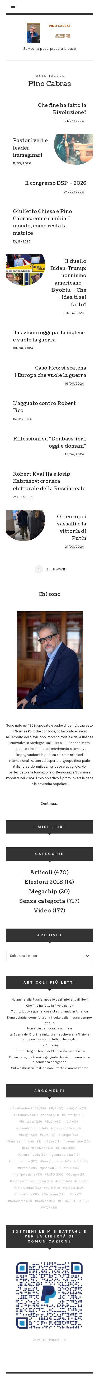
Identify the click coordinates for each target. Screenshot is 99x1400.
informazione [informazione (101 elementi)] (24, 1161)
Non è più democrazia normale (49, 1028)
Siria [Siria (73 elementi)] (76, 1194)
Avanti (61, 569)
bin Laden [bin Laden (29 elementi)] (31, 1121)
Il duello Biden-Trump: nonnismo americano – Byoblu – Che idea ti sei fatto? (68, 283)
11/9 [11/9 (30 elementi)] (57, 1108)
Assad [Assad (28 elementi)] (51, 1115)
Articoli (41, 872)
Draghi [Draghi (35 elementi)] (29, 1134)
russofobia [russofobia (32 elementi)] (27, 1194)
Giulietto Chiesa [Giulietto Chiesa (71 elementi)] (38, 1148)
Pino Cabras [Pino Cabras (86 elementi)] (28, 1187)
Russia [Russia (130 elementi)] (74, 1187)
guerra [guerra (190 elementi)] (66, 1148)
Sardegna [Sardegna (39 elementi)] (54, 1194)
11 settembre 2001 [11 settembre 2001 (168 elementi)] (29, 1108)
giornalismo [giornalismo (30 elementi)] (78, 1141)
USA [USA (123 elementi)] (82, 1201)
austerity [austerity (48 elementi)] (74, 1115)
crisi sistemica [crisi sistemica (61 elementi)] (67, 1128)
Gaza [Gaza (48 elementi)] (53, 1141)
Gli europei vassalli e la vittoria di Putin (71, 527)
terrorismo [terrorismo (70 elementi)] (21, 1201)
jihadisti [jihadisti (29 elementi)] (51, 1167)
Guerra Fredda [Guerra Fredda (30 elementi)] (33, 1154)
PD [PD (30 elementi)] (82, 1181)
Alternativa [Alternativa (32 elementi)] (27, 1115)
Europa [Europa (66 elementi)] (69, 1134)
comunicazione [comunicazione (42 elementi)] (33, 1128)
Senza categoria (42, 901)
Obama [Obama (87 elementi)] (77, 1174)
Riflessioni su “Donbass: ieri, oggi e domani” (49, 442)
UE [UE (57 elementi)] (65, 1201)
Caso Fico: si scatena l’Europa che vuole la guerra (50, 371)
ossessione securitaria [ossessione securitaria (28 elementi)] (32, 1181)
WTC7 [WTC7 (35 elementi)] (49, 1207)
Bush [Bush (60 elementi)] (54, 1121)
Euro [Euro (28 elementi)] (48, 1134)
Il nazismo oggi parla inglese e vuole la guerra (49, 336)
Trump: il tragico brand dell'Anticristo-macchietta (49, 1051)
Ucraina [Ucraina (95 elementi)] (46, 1201)
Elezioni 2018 (44, 882)
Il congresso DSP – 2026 (55, 183)
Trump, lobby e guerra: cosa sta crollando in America (49, 1011)
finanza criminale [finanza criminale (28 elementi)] (25, 1141)
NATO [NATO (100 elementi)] (55, 1174)
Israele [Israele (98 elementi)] (28, 1167)
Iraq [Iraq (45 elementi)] (65, 1161)
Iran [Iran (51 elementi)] (48, 1161)
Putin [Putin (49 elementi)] (53, 1187)
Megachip (43, 891)
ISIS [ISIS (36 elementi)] (82, 1161)
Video (42, 911)
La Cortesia (49, 1045)
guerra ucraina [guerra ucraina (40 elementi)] (66, 1154)
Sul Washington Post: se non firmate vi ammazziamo (49, 1068)
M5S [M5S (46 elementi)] (72, 1167)
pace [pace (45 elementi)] (65, 1181)
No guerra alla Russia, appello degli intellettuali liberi (50, 999)
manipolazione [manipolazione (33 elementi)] (28, 1174)
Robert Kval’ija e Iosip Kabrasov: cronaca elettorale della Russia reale (49, 481)
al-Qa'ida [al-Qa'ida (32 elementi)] (78, 1108)
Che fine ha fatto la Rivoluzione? (62, 109)
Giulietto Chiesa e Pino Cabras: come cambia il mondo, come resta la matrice (42, 222)
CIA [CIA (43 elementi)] (72, 1121)
